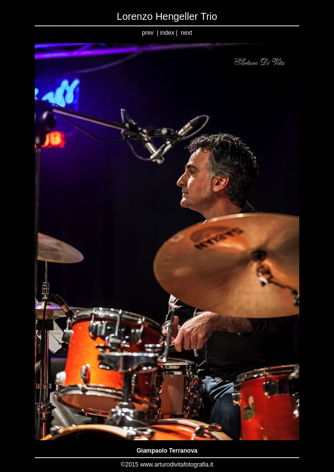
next (186, 32)
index (167, 32)
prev (147, 32)
